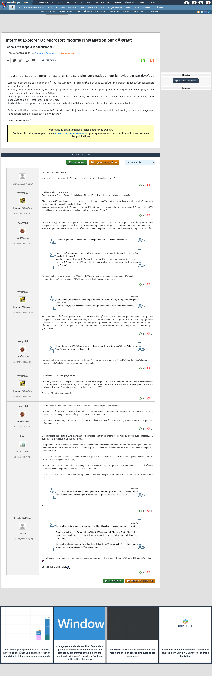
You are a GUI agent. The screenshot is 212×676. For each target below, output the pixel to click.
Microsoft (72, 7)
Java (82, 7)
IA (56, 7)
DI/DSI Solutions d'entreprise (30, 7)
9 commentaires (68, 53)
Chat (88, 2)
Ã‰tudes (130, 2)
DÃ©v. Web (92, 7)
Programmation (115, 7)
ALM (63, 7)
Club (152, 2)
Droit (142, 2)
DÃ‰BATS (126, 11)
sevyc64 (23, 223)
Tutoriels (57, 2)
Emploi (117, 2)
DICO (143, 11)
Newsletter (102, 2)
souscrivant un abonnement (72, 133)
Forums (43, 2)
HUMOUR (153, 11)
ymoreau (22, 192)
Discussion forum (185, 80)
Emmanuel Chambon (45, 53)
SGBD (128, 7)
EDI (103, 7)
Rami (23, 436)
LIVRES (78, 11)
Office (136, 7)
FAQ (69, 2)
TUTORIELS (45, 11)
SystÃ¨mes (158, 7)
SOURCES (114, 11)
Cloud (49, 7)
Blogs (78, 2)
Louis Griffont (23, 518)
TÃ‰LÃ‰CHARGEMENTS (95, 11)
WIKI (136, 11)
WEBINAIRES (66, 11)
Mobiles (146, 7)
